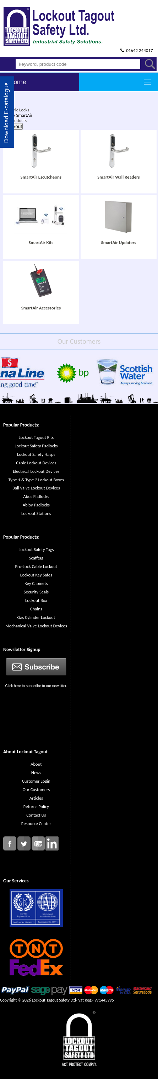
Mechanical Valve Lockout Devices (36, 625)
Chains (36, 608)
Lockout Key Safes (36, 575)
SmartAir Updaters (118, 242)
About (36, 764)
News (36, 772)
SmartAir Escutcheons (41, 177)
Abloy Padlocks (36, 504)
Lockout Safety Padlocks (36, 445)
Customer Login (36, 781)
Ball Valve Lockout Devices (36, 488)
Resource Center (36, 823)
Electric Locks (17, 109)
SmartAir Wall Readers (118, 177)
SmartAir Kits (40, 242)
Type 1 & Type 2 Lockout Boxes (36, 479)
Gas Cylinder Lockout (36, 617)
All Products (16, 120)
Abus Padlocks (36, 496)
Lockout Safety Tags (36, 549)
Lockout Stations (36, 513)
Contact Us (36, 815)
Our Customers (36, 789)
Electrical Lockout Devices (36, 471)
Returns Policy (36, 806)
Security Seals (36, 591)
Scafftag (36, 558)
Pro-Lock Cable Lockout (36, 566)
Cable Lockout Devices (36, 462)
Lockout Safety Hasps (36, 454)
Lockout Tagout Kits (36, 437)
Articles (36, 798)
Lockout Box (36, 600)
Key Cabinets (36, 583)
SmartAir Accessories (41, 308)
